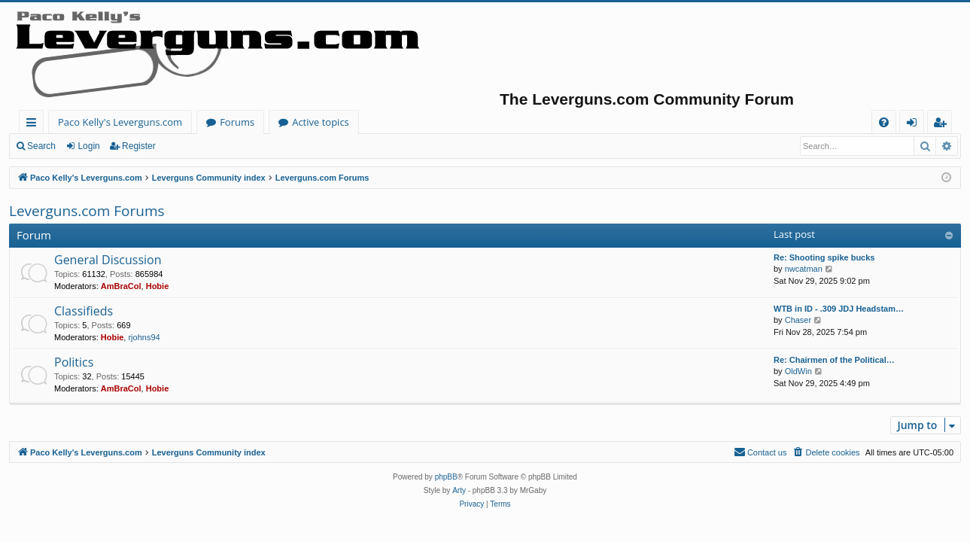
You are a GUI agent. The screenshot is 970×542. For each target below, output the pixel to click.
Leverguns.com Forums (87, 211)
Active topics (320, 122)
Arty (459, 490)
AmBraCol (121, 286)
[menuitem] (884, 122)
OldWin (798, 371)
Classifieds (83, 311)
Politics (73, 362)
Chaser (798, 319)
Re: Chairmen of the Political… (834, 359)
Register (139, 146)
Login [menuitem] (914, 124)
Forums (237, 122)
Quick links (34, 124)
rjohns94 (144, 337)
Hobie (157, 286)
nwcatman (804, 268)
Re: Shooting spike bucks (824, 257)
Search (41, 146)
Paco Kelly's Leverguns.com (120, 122)
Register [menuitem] (943, 124)
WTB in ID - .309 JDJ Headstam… (839, 308)
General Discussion (108, 259)
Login (88, 146)
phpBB (446, 477)
